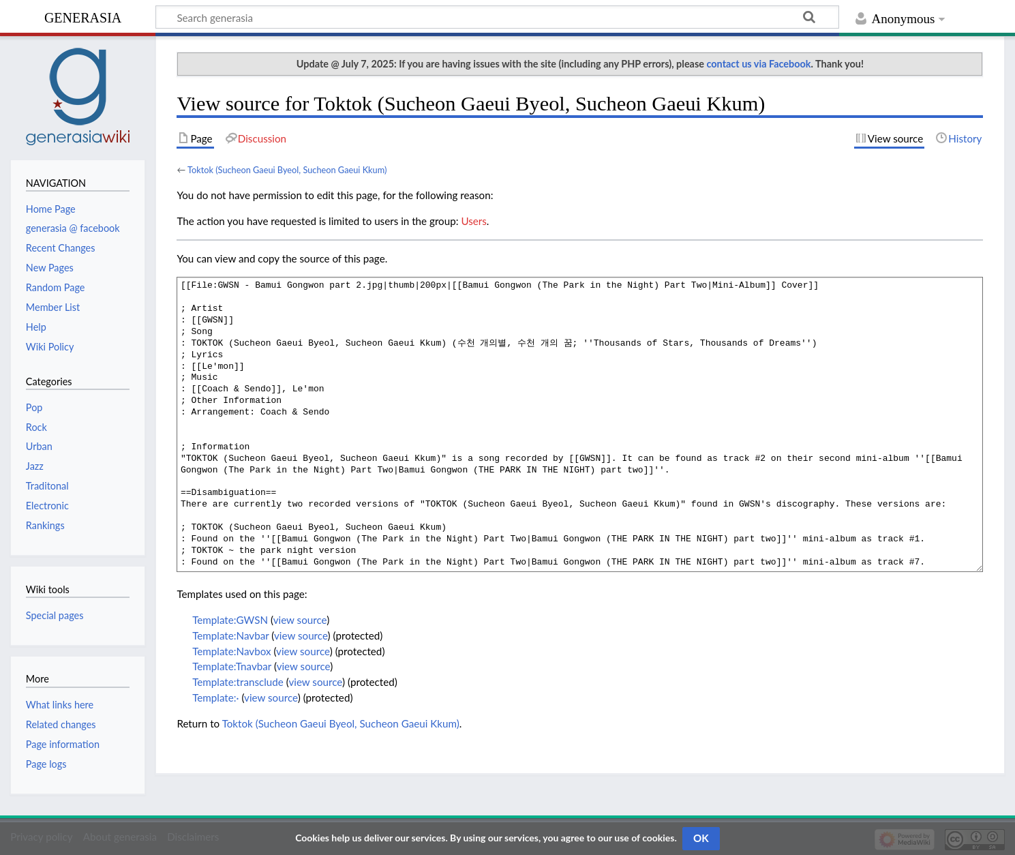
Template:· (215, 697)
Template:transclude (238, 682)
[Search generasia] (497, 17)
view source (300, 620)
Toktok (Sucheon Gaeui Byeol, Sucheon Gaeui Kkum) (287, 169)
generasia (82, 16)
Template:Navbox (231, 651)
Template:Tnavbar (231, 666)
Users (473, 221)
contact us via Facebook (759, 64)
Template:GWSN (230, 620)
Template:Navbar (230, 635)
